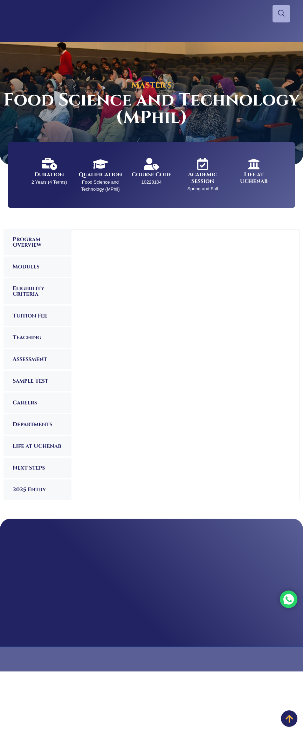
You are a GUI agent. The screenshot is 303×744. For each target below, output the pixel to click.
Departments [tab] (33, 424)
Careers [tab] (25, 403)
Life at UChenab (254, 178)
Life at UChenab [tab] (37, 446)
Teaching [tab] (27, 337)
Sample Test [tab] (30, 381)
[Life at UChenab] (254, 164)
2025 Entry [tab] (29, 489)
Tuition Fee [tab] (30, 316)
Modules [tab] (26, 267)
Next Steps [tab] (29, 468)
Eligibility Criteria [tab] (28, 291)
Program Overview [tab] (27, 242)
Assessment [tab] (30, 359)
